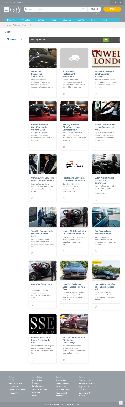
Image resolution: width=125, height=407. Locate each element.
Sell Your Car (61, 387)
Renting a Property (87, 383)
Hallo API (36, 392)
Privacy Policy (14, 393)
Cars (96, 14)
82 (29, 25)
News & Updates (16, 383)
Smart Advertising (39, 389)
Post (112, 9)
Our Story (13, 380)
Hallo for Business (63, 383)
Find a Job (83, 390)
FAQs (34, 396)
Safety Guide (37, 386)
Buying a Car (84, 387)
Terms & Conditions (17, 390)
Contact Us (13, 387)
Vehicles (16, 25)
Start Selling (61, 380)
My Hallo (116, 3)
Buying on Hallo (85, 380)
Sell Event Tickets (63, 390)
